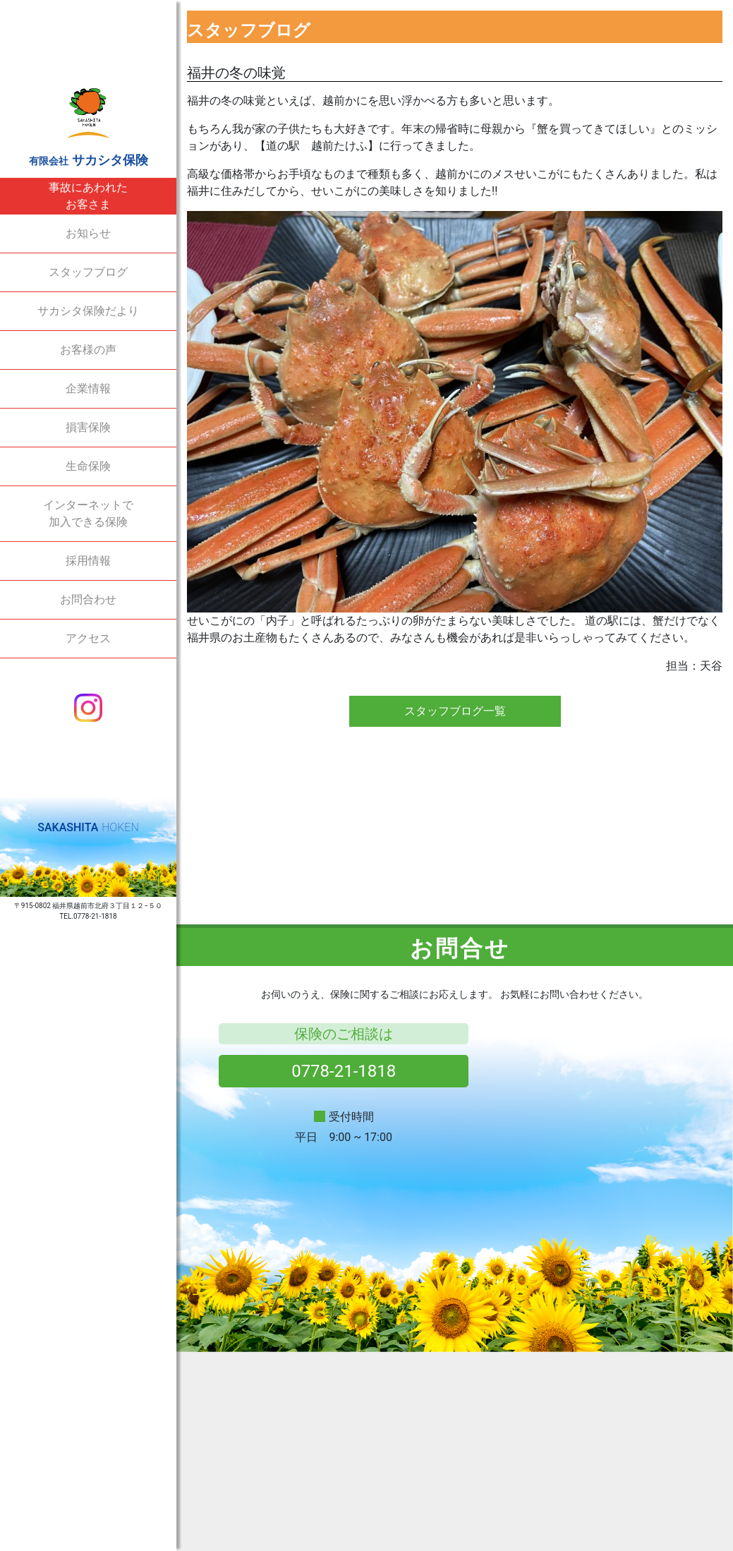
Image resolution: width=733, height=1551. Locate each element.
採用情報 (88, 560)
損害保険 (88, 427)
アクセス (88, 638)
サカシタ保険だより (88, 311)
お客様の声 (88, 349)
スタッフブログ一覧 (455, 711)
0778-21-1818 (343, 1071)
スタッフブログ (88, 272)
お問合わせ (88, 599)
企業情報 (88, 388)
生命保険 (88, 466)
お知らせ (88, 233)
